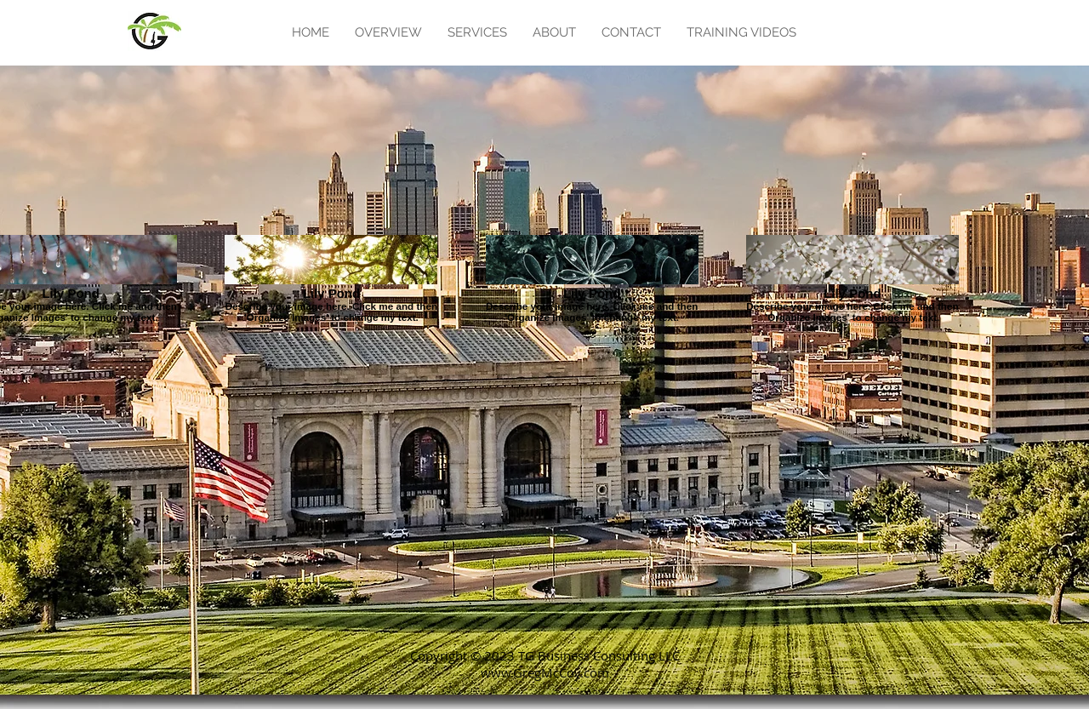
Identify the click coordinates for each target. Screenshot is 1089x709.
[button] (477, 32)
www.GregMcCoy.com (545, 672)
